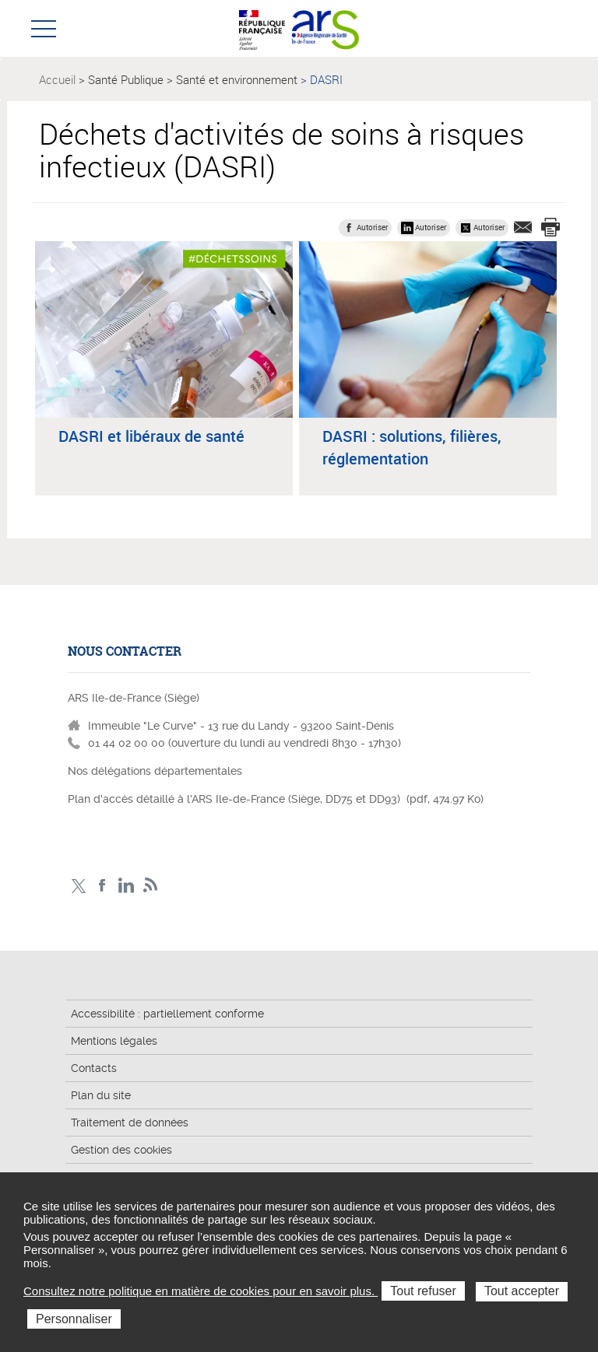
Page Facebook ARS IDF (102, 885)
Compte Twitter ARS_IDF (78, 885)
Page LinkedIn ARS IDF (126, 885)
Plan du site (101, 1095)
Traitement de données (129, 1122)
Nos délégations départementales (155, 771)
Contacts (94, 1068)
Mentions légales (114, 1041)
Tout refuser (423, 1291)
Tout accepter (521, 1291)
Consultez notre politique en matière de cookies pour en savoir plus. (200, 1291)
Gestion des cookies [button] (121, 1150)
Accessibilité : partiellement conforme (167, 1013)
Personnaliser (74, 1319)
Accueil (57, 79)
